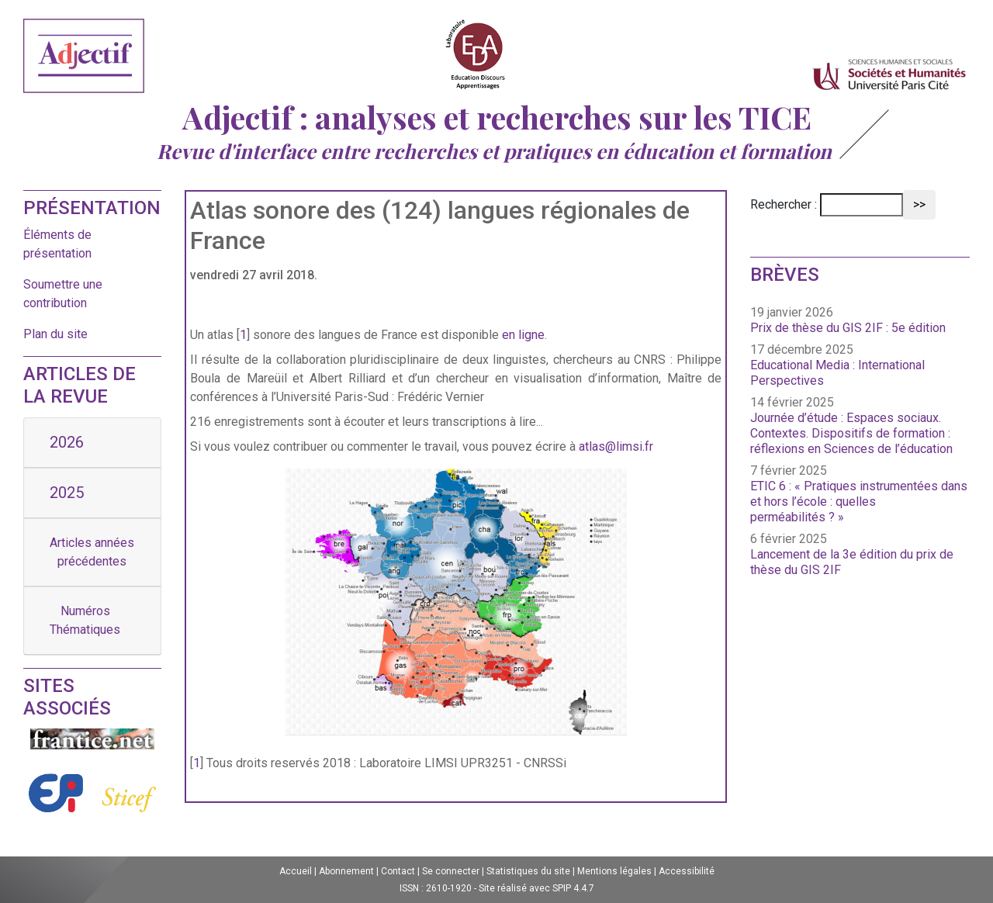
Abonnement (346, 871)
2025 (67, 492)
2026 (67, 442)
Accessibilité (686, 871)
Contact (398, 871)
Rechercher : (783, 204)
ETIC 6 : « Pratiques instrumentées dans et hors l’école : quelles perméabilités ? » (858, 501)
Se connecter (450, 871)
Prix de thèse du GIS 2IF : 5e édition (848, 327)
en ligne (523, 334)
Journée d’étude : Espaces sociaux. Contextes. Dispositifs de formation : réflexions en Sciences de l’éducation (851, 433)
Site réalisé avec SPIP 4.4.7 (536, 888)
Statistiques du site (528, 871)
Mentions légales (614, 871)
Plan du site (55, 334)
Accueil (295, 871)
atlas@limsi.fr (616, 446)
